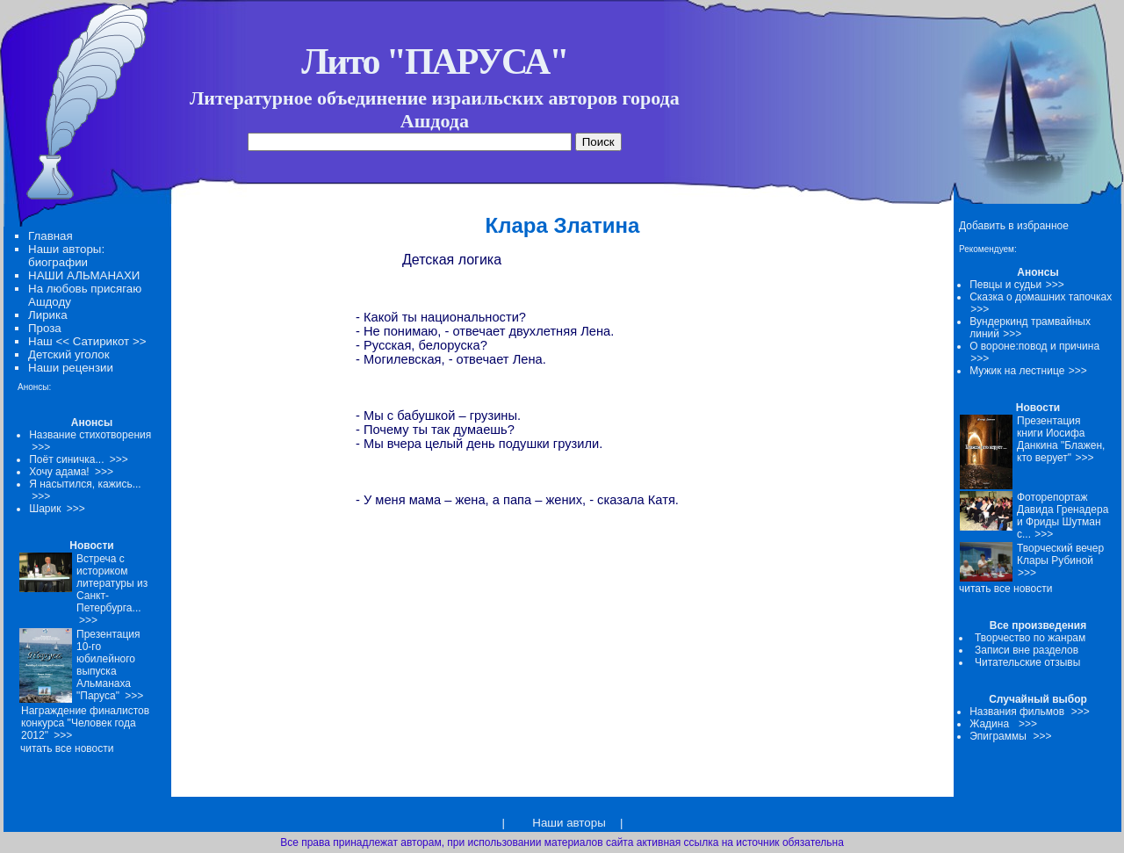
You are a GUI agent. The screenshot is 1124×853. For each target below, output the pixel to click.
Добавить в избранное (1014, 226)
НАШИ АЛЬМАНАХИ (84, 275)
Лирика (48, 315)
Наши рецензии (70, 367)
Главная (50, 235)
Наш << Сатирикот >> (87, 341)
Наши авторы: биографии (66, 255)
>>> (1055, 284)
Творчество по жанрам (1030, 638)
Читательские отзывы (1027, 662)
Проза (44, 328)
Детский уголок (69, 354)
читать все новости (1005, 588)
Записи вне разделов (1026, 650)
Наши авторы (568, 822)
